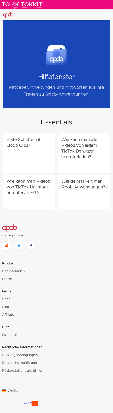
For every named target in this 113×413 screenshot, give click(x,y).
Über (6, 299)
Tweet (26, 403)
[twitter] (18, 245)
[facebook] (31, 245)
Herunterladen (13, 271)
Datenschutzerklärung (19, 363)
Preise (7, 279)
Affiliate (8, 315)
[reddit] (6, 245)
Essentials (10, 335)
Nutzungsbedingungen (20, 355)
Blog (5, 307)
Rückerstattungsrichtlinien (22, 370)
